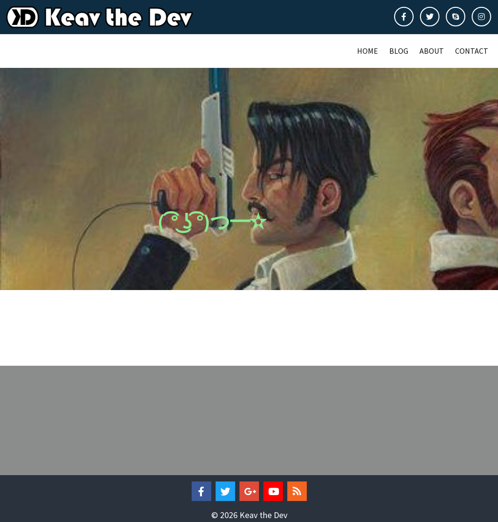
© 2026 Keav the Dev (249, 512)
